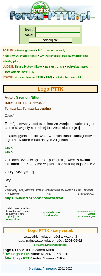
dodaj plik (11, 61)
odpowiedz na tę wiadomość (50, 214)
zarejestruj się (54, 66)
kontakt (75, 77)
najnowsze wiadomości (20, 55)
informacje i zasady (51, 50)
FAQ (49, 77)
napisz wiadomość (75, 55)
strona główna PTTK (29, 77)
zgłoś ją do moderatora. (13, 218)
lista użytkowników (28, 66)
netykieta (61, 77)
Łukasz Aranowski (44, 269)
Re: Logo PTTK (17, 254)
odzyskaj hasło (77, 66)
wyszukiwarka (50, 55)
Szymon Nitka (27, 97)
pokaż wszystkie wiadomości (50, 245)
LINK (9, 148)
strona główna (25, 50)
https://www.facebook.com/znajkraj (34, 198)
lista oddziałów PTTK (19, 71)
